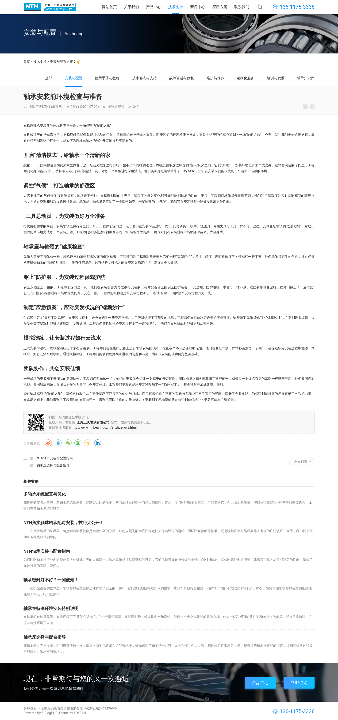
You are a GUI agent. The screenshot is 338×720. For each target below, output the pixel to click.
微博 (48, 442)
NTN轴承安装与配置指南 (55, 458)
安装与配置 (58, 62)
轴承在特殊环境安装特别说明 (50, 608)
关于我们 (131, 7)
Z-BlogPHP (49, 713)
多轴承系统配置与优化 (44, 493)
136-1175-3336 (297, 7)
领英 (97, 442)
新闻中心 (197, 7)
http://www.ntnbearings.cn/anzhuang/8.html (104, 427)
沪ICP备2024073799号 (100, 709)
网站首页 (109, 7)
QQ (58, 442)
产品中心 (153, 7)
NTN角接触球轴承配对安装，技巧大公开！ (63, 522)
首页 (26, 62)
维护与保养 (215, 78)
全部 (48, 78)
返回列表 (300, 461)
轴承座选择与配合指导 (53, 465)
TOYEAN (80, 713)
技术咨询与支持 (144, 78)
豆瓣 (77, 442)
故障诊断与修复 (181, 78)
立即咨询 (299, 682)
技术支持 (175, 7)
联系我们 (241, 7)
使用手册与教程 (107, 78)
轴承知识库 (306, 78)
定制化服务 (245, 78)
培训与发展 (275, 78)
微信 (68, 442)
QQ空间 (87, 442)
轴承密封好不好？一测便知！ (50, 579)
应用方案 (219, 7)
